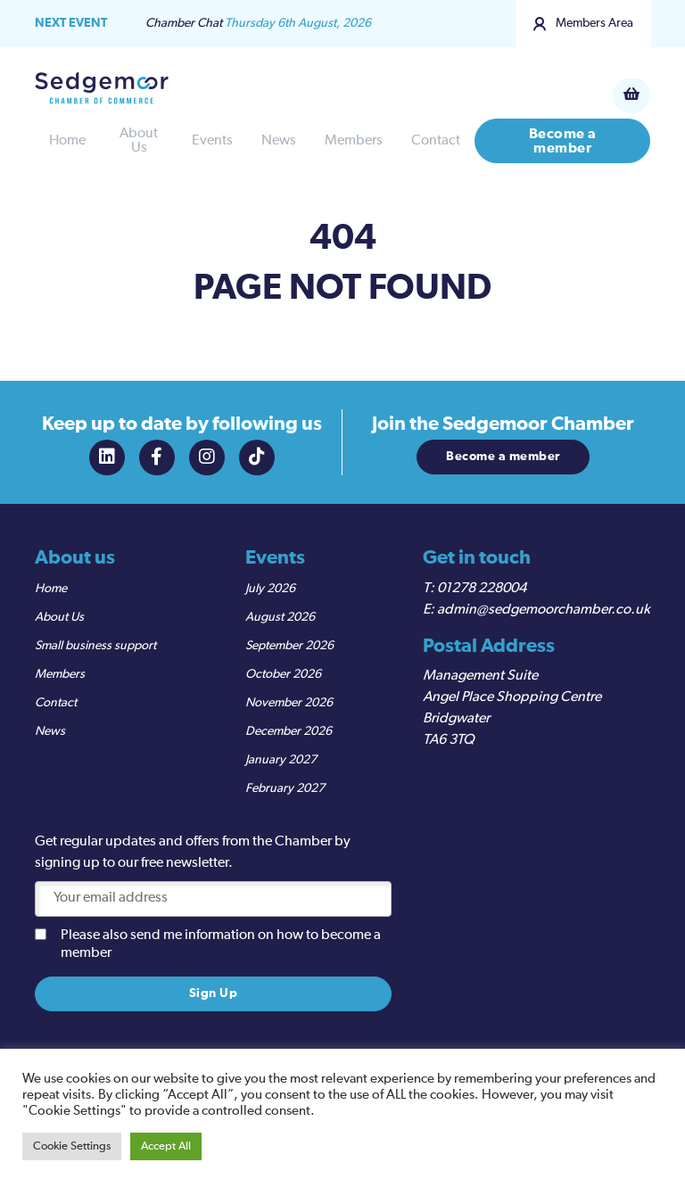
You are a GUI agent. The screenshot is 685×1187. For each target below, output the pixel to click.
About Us (139, 141)
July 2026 (270, 588)
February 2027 (285, 788)
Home (67, 141)
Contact (435, 141)
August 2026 (280, 617)
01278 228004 (481, 588)
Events (212, 141)
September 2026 (289, 645)
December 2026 (288, 731)
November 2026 (289, 703)
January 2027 (281, 760)
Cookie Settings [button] (72, 1146)
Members (354, 141)
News (278, 141)
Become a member (563, 141)
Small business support (95, 645)
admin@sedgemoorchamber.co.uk (543, 610)
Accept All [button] (166, 1146)
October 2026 (283, 674)
